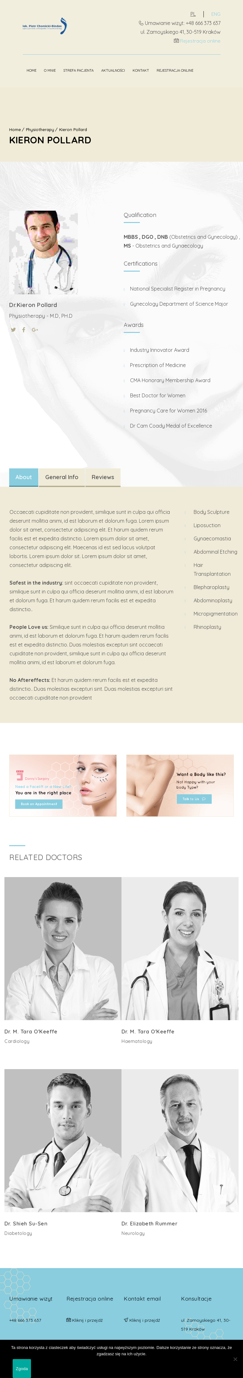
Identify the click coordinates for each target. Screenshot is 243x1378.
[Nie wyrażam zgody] (235, 1359)
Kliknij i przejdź (87, 1317)
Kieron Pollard (73, 127)
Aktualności (99, 70)
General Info (61, 475)
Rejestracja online (213, 40)
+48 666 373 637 (25, 1317)
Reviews (103, 475)
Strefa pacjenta (65, 70)
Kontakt (127, 70)
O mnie (36, 70)
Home (18, 70)
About (24, 475)
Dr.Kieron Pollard (33, 303)
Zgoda (22, 1368)
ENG (229, 14)
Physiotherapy (40, 127)
